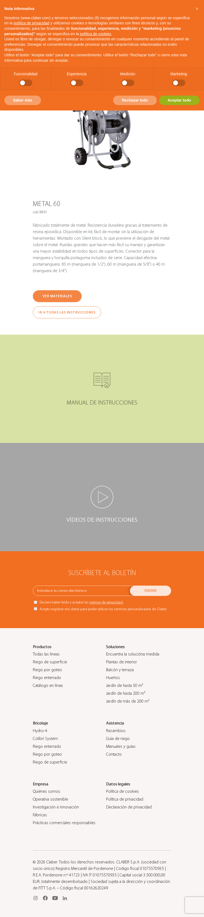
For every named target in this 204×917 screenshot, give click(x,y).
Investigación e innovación (56, 807)
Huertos (113, 677)
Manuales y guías (121, 746)
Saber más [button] (22, 100)
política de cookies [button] (95, 34)
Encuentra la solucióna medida (132, 654)
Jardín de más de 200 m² (127, 701)
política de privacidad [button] (31, 23)
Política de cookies (122, 791)
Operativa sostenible (50, 799)
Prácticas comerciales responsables (64, 822)
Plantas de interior (121, 662)
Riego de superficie (50, 662)
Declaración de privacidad (129, 807)
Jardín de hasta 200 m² (125, 693)
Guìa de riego (118, 738)
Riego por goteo (47, 669)
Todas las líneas (46, 654)
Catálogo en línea (48, 685)
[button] (197, 8)
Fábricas (40, 814)
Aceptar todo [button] (179, 100)
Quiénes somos (46, 791)
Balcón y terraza (120, 669)
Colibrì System (45, 738)
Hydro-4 (40, 730)
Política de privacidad (124, 799)
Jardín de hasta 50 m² (124, 685)
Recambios (116, 730)
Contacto (114, 754)
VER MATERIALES (57, 296)
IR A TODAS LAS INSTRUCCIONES (67, 312)
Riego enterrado (47, 677)
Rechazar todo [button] (135, 100)
